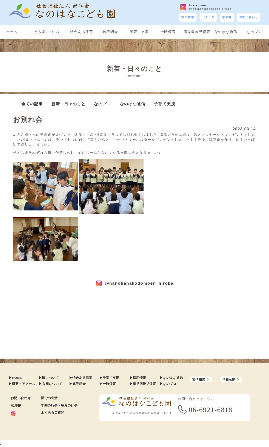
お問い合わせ (248, 17)
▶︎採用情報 (138, 378)
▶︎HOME (15, 378)
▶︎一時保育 (107, 384)
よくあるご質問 (52, 412)
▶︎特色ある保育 (80, 378)
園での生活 (49, 398)
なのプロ (254, 32)
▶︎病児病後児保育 (143, 384)
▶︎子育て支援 (109, 378)
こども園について (45, 32)
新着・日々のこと (68, 104)
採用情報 (187, 17)
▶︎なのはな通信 (171, 378)
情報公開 (231, 379)
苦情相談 (200, 379)
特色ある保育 (81, 32)
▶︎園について (49, 378)
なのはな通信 (225, 32)
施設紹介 (110, 32)
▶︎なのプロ (168, 384)
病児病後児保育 (197, 32)
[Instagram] (25, 413)
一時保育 (168, 32)
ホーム (12, 32)
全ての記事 (32, 104)
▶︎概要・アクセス (22, 384)
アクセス (208, 17)
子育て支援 (139, 32)
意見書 (227, 17)
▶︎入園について (50, 384)
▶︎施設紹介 (77, 384)
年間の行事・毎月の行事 (59, 405)
